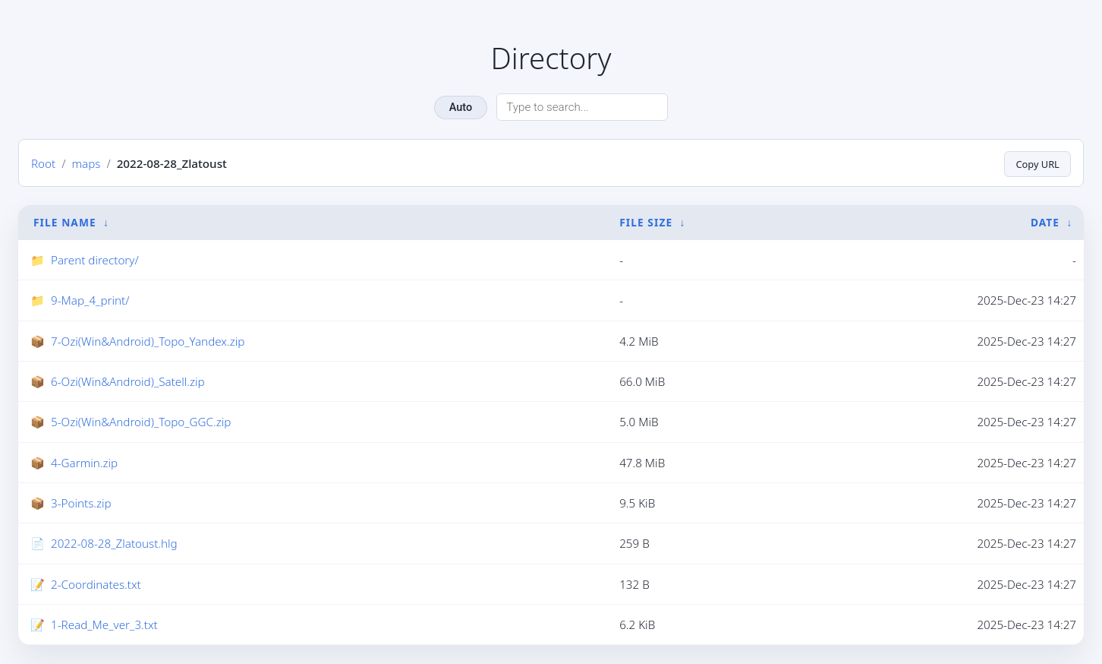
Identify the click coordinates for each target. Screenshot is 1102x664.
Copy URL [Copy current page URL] (1035, 163)
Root (43, 163)
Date (1045, 222)
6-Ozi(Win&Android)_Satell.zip (128, 381)
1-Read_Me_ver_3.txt (104, 624)
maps (85, 163)
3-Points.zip (81, 503)
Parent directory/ (95, 259)
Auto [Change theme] (460, 107)
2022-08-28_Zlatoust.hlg (114, 544)
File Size (645, 222)
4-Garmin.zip (84, 462)
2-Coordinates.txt (96, 584)
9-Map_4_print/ (90, 300)
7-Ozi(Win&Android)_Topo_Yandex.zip (147, 341)
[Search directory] (582, 107)
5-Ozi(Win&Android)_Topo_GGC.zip (141, 422)
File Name (64, 222)
